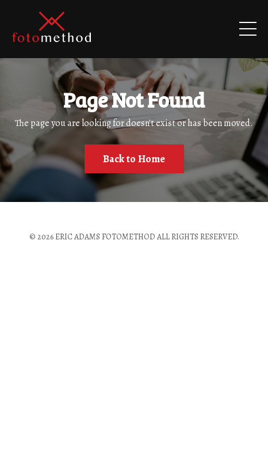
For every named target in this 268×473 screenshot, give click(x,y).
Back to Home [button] (134, 159)
